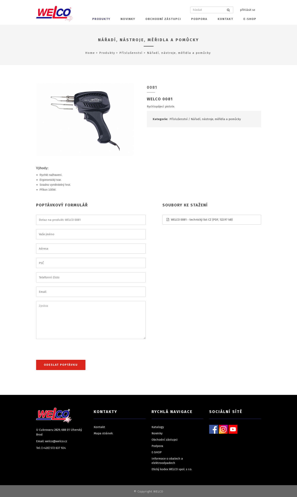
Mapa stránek (103, 433)
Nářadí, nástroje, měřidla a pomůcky (148, 39)
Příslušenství (131, 53)
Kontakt (225, 19)
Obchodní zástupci (163, 19)
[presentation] (66, 351)
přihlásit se (247, 10)
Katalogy (158, 427)
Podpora (199, 19)
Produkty (101, 19)
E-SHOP (250, 19)
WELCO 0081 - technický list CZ (191, 219)
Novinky (128, 19)
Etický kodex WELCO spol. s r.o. (172, 469)
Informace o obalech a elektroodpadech (167, 461)
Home (90, 53)
